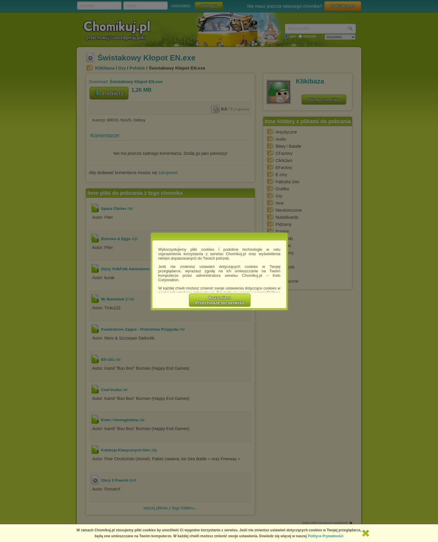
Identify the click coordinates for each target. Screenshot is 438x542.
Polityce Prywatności (325, 536)
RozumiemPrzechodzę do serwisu (219, 300)
